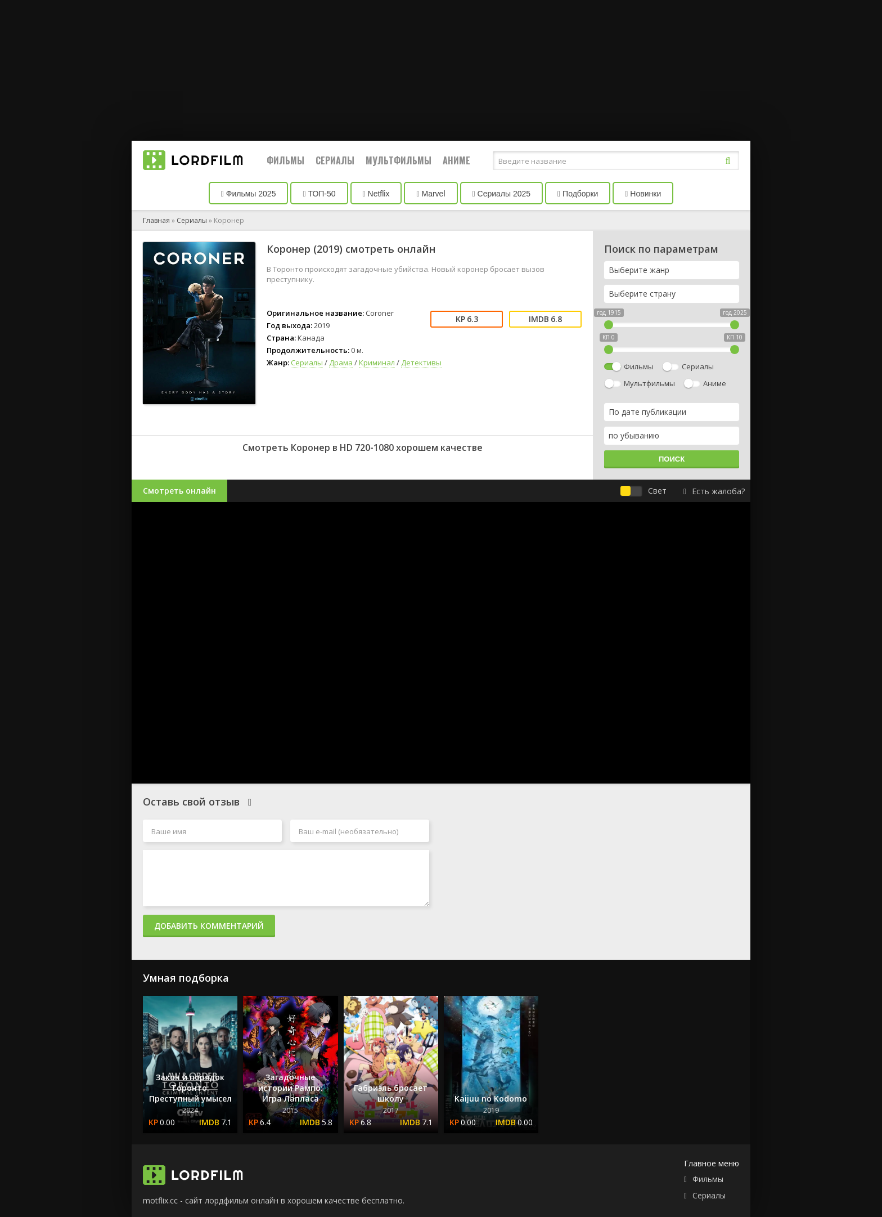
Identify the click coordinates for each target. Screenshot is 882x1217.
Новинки (643, 193)
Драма (341, 362)
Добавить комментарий (209, 925)
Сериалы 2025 (501, 193)
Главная (156, 220)
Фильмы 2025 (248, 193)
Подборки (577, 193)
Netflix (376, 193)
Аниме (456, 160)
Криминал (377, 362)
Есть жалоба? (714, 491)
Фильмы (285, 160)
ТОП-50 (319, 193)
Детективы (421, 362)
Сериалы (335, 160)
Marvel (430, 193)
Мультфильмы (398, 160)
